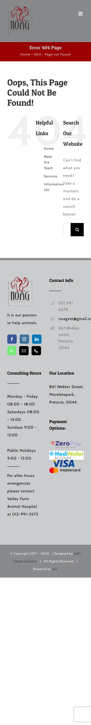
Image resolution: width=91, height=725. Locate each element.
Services (51, 176)
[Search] (77, 229)
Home (49, 148)
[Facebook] (12, 339)
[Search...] (67, 229)
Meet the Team (48, 162)
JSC (55, 569)
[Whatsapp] (11, 350)
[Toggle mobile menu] (81, 13)
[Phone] (36, 350)
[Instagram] (24, 339)
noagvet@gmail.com (71, 318)
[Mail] (24, 350)
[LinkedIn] (36, 339)
